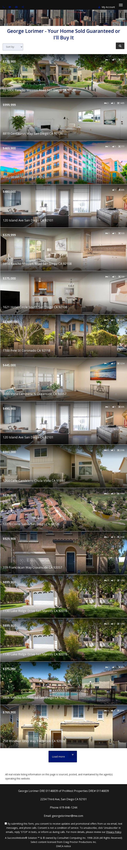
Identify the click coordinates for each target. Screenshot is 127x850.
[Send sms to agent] (10, 6)
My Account (106, 7)
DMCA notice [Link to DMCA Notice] (63, 846)
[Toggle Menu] (120, 5)
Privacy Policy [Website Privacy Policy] (113, 832)
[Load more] (63, 756)
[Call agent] (4, 6)
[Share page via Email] (23, 6)
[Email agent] (16, 6)
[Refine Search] (120, 46)
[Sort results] (13, 46)
